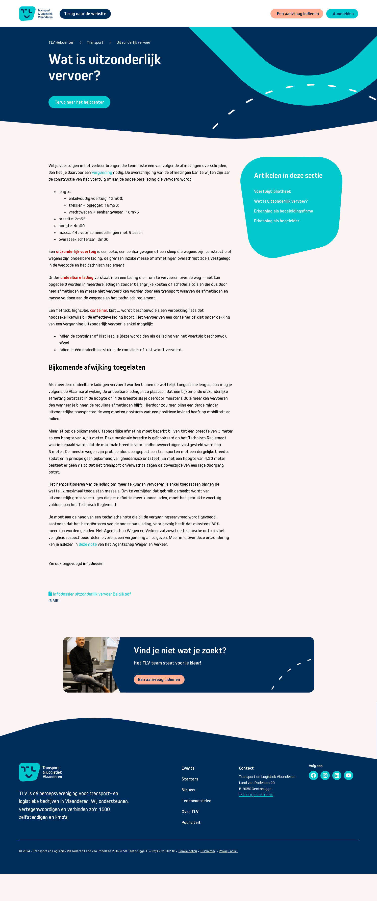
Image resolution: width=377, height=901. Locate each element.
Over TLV (190, 811)
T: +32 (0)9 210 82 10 (256, 794)
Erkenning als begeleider (276, 221)
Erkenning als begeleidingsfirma (283, 211)
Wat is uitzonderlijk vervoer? (281, 201)
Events (188, 768)
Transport (95, 42)
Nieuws (188, 790)
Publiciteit (191, 822)
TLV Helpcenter (61, 42)
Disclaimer (207, 851)
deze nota (88, 544)
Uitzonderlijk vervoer (133, 42)
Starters (190, 779)
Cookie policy (188, 851)
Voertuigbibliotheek (272, 191)
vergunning (102, 172)
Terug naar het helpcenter (79, 102)
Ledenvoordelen (196, 800)
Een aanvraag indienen (159, 679)
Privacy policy (228, 851)
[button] (342, 14)
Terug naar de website (85, 13)
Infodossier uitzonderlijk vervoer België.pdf (92, 594)
